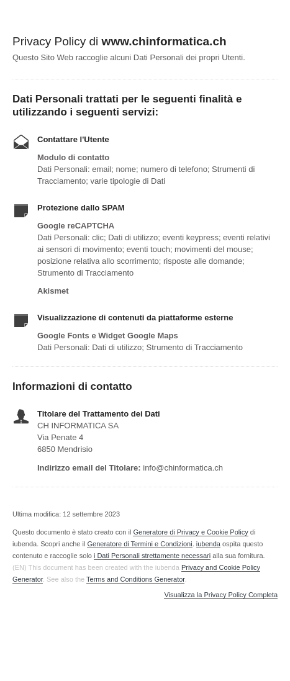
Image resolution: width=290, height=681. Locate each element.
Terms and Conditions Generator (135, 579)
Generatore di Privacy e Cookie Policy (190, 532)
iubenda (208, 544)
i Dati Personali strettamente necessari (152, 555)
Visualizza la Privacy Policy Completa (221, 595)
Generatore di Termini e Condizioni (139, 544)
